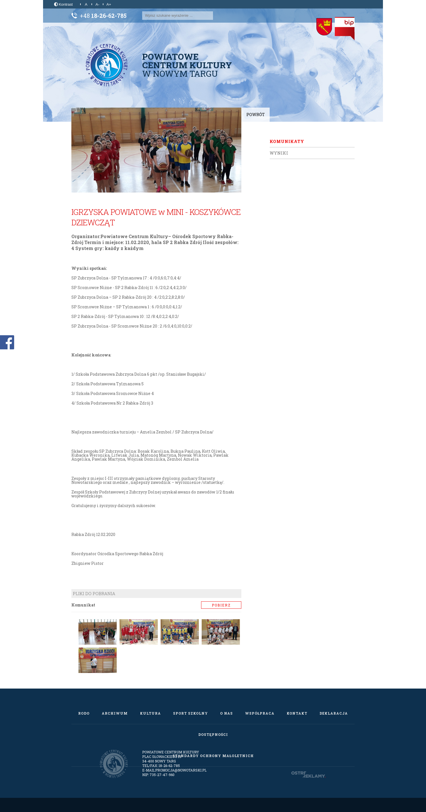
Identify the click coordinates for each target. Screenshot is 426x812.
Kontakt (297, 713)
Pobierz (221, 605)
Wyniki (279, 153)
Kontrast (63, 4)
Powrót (255, 114)
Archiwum (115, 713)
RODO (84, 713)
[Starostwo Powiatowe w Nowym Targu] (324, 27)
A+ (109, 4)
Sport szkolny (190, 713)
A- (97, 4)
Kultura (150, 713)
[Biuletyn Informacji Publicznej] (345, 28)
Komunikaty (287, 141)
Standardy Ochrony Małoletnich (213, 755)
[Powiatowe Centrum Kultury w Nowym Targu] (107, 65)
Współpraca (259, 713)
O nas (226, 713)
